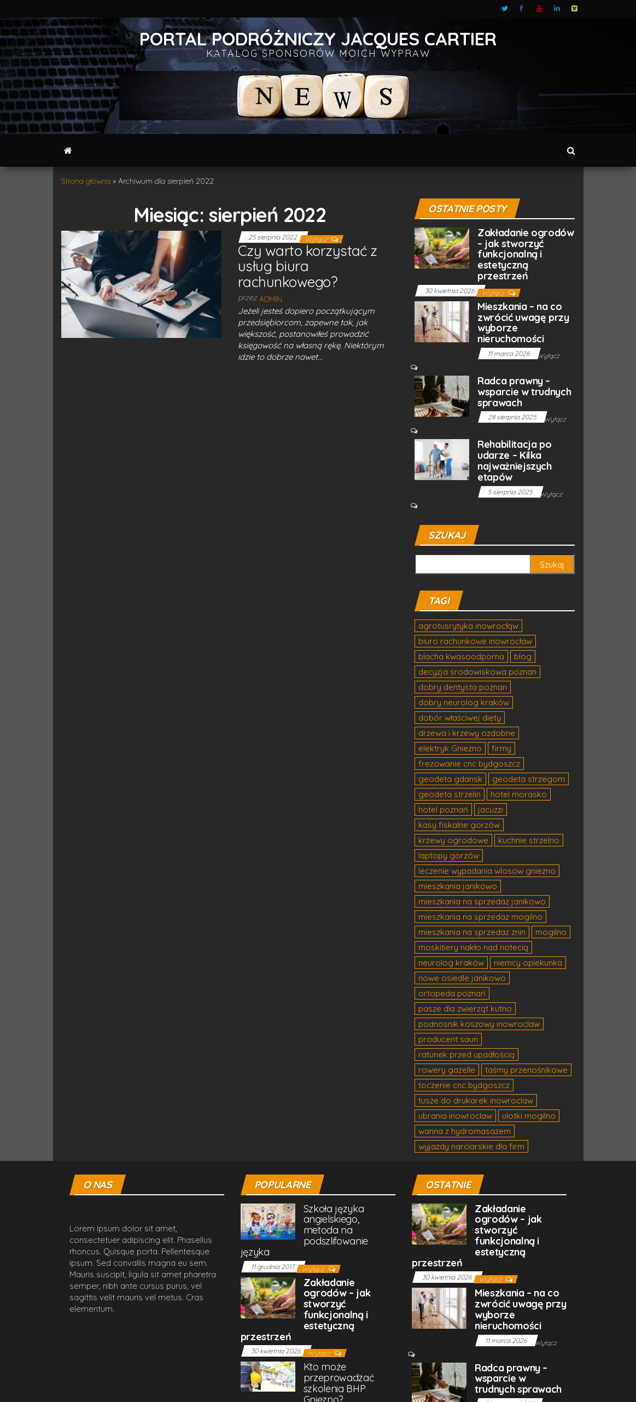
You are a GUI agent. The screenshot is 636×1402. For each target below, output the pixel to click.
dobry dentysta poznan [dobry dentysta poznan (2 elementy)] (462, 687)
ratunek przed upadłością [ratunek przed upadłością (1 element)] (466, 1054)
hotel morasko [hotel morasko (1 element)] (519, 794)
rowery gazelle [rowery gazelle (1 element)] (446, 1070)
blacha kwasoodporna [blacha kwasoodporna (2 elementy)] (461, 656)
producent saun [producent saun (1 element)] (448, 1039)
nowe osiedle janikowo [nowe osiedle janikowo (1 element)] (462, 978)
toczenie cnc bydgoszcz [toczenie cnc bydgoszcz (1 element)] (464, 1085)
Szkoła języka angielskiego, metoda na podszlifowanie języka (304, 1230)
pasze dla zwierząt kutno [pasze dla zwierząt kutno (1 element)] (465, 1008)
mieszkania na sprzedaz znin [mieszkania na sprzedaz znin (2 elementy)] (472, 932)
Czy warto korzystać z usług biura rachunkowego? (307, 266)
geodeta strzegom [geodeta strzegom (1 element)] (528, 779)
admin (270, 299)
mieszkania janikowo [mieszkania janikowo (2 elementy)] (457, 886)
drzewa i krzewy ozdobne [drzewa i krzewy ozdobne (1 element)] (466, 733)
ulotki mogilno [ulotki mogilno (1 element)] (529, 1116)
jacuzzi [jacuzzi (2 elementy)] (490, 809)
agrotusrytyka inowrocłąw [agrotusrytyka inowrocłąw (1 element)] (468, 626)
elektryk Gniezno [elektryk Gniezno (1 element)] (450, 748)
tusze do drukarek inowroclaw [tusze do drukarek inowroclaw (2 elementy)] (475, 1100)
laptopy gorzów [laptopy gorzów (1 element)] (448, 855)
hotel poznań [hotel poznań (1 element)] (443, 809)
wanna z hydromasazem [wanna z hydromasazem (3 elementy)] (464, 1131)
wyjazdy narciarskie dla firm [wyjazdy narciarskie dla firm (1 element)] (471, 1146)
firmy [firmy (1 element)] (501, 748)
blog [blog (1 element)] (523, 656)
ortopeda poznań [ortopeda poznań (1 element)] (452, 993)
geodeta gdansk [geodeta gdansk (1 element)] (450, 779)
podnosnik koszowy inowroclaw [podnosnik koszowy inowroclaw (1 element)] (479, 1024)
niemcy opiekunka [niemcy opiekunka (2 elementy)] (528, 962)
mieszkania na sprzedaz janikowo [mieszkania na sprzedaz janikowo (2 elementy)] (482, 901)
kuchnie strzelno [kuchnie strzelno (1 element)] (528, 840)
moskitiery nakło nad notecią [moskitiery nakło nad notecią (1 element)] (473, 947)
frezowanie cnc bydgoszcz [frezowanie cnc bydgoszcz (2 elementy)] (469, 763)
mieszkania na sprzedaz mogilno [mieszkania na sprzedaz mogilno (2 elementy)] (480, 917)
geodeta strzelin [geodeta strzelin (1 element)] (449, 794)
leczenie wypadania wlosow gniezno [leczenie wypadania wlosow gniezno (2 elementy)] (487, 871)
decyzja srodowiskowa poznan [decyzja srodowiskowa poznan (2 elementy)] (477, 672)
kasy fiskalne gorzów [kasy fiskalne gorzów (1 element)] (459, 825)
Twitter (505, 8)
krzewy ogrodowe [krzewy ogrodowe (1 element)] (453, 840)
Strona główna (85, 181)
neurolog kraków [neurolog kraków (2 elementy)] (451, 962)
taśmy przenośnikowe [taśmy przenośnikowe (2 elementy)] (526, 1070)
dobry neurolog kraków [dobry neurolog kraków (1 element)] (463, 702)
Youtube (540, 8)
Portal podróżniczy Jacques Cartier (318, 38)
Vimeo (575, 8)
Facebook (522, 8)
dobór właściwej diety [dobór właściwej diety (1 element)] (459, 717)
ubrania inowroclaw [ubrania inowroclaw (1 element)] (455, 1116)
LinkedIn (557, 8)
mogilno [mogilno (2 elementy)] (551, 932)
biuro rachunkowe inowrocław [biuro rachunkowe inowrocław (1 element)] (475, 641)
